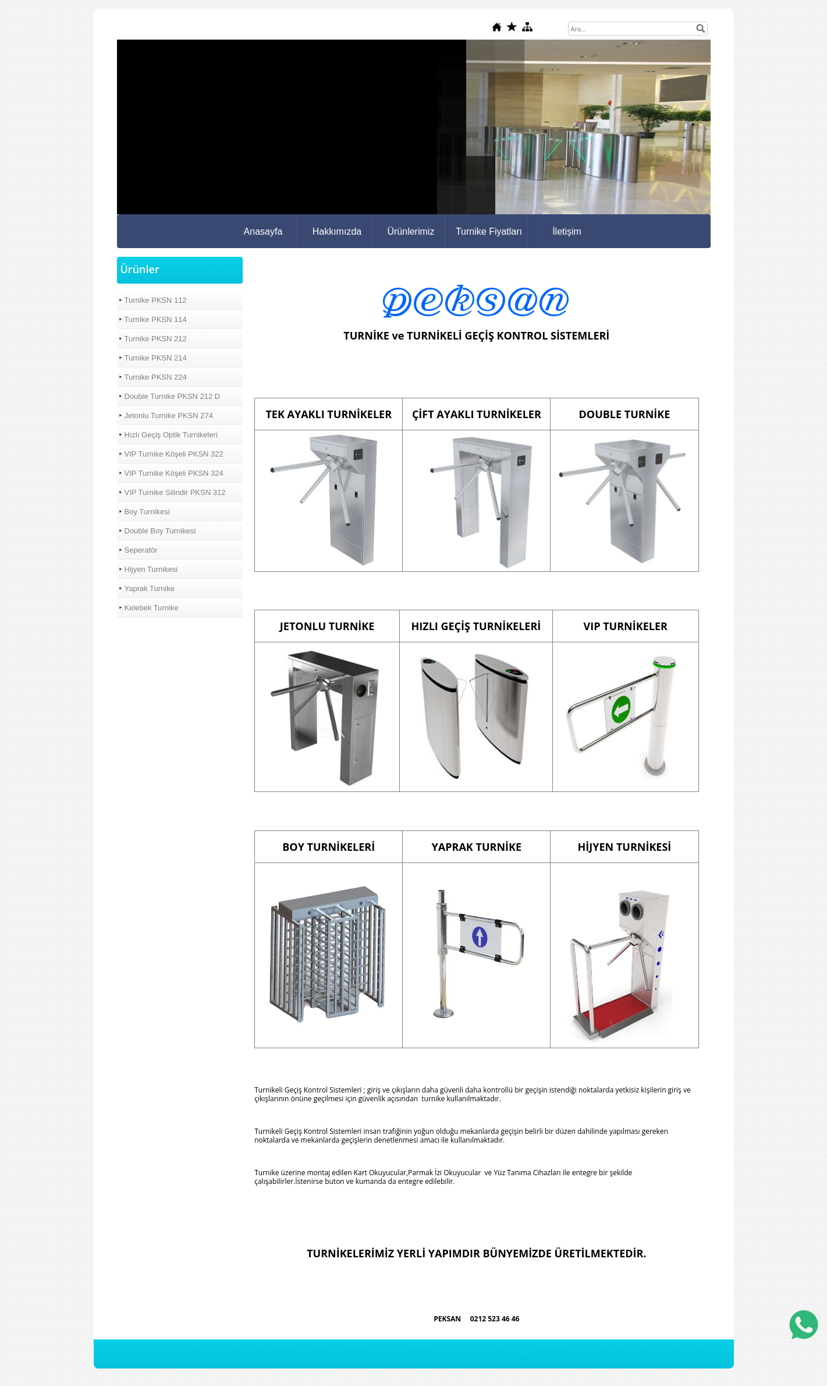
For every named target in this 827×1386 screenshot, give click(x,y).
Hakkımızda (337, 231)
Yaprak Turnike (150, 588)
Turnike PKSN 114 (156, 319)
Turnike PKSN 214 (156, 357)
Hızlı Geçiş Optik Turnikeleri (171, 434)
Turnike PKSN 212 (156, 338)
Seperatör (141, 550)
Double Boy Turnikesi (160, 530)
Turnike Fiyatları (489, 231)
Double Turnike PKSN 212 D (173, 396)
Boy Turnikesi (147, 511)
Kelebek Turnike (152, 607)
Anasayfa (263, 231)
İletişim (566, 231)
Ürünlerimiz (410, 231)
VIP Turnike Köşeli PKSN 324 (174, 473)
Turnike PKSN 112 (156, 300)
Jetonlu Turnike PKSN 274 (169, 415)
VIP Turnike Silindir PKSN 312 (175, 492)
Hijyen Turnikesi (151, 569)
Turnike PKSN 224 (156, 377)
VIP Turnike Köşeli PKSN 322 (174, 454)
